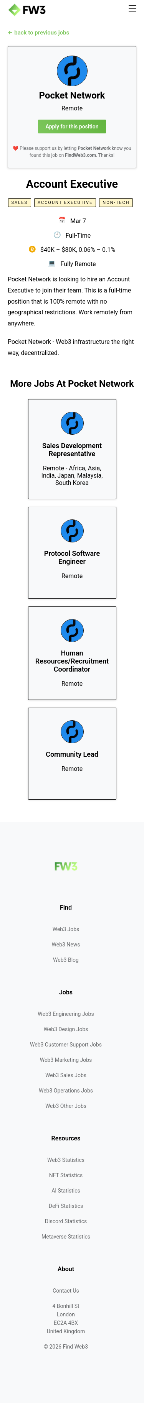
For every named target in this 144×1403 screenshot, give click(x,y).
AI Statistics (65, 1191)
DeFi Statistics (66, 1206)
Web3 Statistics (65, 1160)
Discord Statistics (66, 1221)
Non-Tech (116, 202)
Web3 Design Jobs (66, 1029)
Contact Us (66, 1291)
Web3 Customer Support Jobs (66, 1045)
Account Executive (65, 202)
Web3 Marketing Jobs (66, 1060)
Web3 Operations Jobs (66, 1091)
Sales (20, 202)
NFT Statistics (66, 1175)
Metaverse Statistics (65, 1237)
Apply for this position (72, 126)
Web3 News (66, 944)
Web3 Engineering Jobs (66, 1014)
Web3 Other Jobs (65, 1106)
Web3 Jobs (66, 929)
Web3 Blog (66, 960)
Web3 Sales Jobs (65, 1075)
